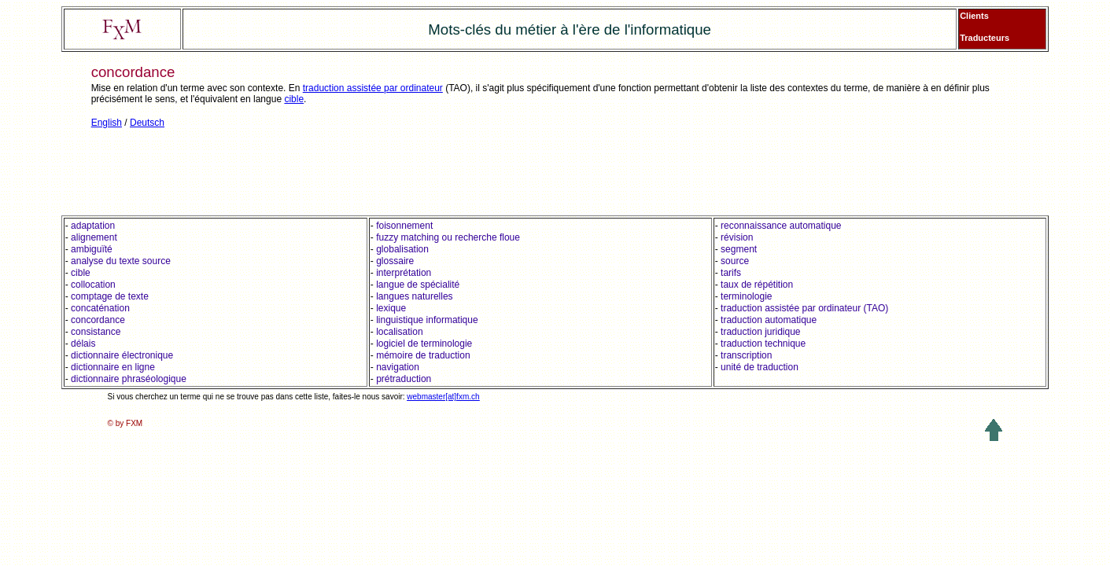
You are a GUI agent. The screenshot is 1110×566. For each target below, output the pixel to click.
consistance (95, 331)
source (735, 260)
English (106, 122)
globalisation (402, 249)
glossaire (395, 260)
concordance (98, 319)
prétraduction (403, 378)
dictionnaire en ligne (113, 367)
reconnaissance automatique (780, 225)
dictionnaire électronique (122, 355)
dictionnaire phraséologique (128, 378)
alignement (94, 237)
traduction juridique (760, 331)
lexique (391, 308)
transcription (746, 355)
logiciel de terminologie (424, 343)
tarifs (731, 272)
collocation (93, 284)
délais (83, 343)
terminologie (746, 296)
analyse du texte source (121, 260)
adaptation (93, 225)
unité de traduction (759, 367)
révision (737, 237)
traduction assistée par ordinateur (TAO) (804, 308)
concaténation (100, 308)
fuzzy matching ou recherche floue (448, 237)
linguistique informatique (427, 319)
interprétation (403, 272)
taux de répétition (757, 284)
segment (739, 249)
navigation (397, 367)
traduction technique (763, 343)
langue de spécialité (417, 284)
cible (294, 99)
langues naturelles (414, 296)
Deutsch (147, 122)
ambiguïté (91, 249)
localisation (399, 331)
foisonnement (404, 225)
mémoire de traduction (423, 355)
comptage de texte (110, 296)
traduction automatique (769, 319)
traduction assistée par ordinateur (373, 88)
